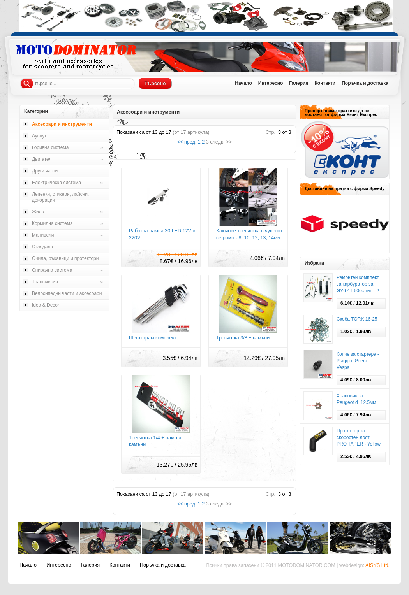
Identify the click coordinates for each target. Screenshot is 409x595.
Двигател (41, 159)
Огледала (42, 246)
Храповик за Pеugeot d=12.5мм (356, 399)
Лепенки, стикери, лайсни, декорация (60, 197)
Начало (243, 83)
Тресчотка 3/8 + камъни (243, 338)
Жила (38, 211)
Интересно (270, 83)
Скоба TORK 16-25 (357, 319)
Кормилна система (52, 223)
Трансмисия (45, 281)
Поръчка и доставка (365, 83)
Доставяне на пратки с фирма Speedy (344, 188)
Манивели (43, 235)
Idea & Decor (45, 305)
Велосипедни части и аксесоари (67, 293)
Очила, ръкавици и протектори (65, 258)
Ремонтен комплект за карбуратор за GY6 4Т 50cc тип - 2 (358, 284)
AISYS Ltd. (377, 565)
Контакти (324, 83)
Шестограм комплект (152, 338)
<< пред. (186, 142)
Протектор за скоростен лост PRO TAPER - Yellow (359, 437)
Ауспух (39, 136)
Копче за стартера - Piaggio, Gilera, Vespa (358, 360)
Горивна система (50, 147)
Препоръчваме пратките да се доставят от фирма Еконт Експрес (341, 112)
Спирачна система (52, 270)
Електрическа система (56, 182)
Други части (45, 171)
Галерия (298, 83)
